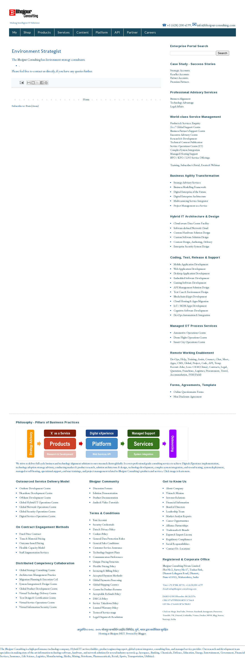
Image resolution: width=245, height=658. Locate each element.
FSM (191, 374)
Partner (132, 32)
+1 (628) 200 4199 (179, 25)
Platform (102, 32)
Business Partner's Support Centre (187, 131)
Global (187, 363)
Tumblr (166, 615)
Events (204, 165)
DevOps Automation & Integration (192, 315)
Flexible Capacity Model (32, 548)
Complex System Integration (185, 150)
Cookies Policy (100, 534)
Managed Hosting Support (184, 154)
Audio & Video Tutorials (105, 502)
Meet (225, 359)
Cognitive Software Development (191, 310)
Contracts (214, 367)
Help (183, 359)
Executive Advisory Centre (184, 135)
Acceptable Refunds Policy (107, 594)
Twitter (189, 611)
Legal (224, 367)
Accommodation (178, 374)
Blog (215, 615)
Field (198, 374)
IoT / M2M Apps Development (190, 306)
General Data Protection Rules (109, 538)
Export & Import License (179, 534)
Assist (201, 359)
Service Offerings (201, 157)
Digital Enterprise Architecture (190, 196)
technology (53, 649)
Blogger (142, 633)
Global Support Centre (189, 127)
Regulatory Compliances (179, 539)
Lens (188, 367)
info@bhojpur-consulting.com (216, 25)
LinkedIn (187, 615)
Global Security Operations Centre (37, 511)
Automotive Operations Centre (190, 333)
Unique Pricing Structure (106, 562)
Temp (217, 363)
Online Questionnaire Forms (188, 392)
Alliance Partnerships (177, 525)
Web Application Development (190, 269)
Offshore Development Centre (35, 497)
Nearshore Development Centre (36, 493)
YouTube (181, 611)
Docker (203, 615)
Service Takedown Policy (105, 603)
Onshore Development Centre (35, 488)
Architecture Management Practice (37, 575)
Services (64, 32)
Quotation (175, 371)
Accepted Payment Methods (107, 575)
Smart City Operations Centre (189, 342)
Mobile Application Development (191, 264)
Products (44, 32)
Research (175, 138)
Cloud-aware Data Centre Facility (191, 223)
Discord (178, 615)
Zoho (182, 367)
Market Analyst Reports (178, 516)
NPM (209, 615)
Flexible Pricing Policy (104, 566)
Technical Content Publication (186, 142)
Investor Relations (175, 497)
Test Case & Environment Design (191, 292)
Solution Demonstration (105, 493)
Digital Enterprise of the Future (190, 192)
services (86, 649)
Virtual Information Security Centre (38, 607)
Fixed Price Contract (30, 534)
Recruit (174, 367)
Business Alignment (180, 99)
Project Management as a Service (190, 205)
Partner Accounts (179, 78)
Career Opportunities (177, 521)
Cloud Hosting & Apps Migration (191, 301)
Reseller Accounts (179, 74)
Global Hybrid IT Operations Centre (39, 502)
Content (82, 32)
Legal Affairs (177, 106)
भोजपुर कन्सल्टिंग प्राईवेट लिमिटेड (117, 629)
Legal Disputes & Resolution (108, 617)
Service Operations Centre (184, 146)
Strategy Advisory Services (187, 182)
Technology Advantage (182, 102)
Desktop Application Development (192, 273)
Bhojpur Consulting (28, 60)
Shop (27, 32)
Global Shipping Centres (105, 584)
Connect (209, 359)
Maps (173, 611)
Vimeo (196, 615)
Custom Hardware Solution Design (192, 232)
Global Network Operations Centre (37, 507)
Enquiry (196, 123)
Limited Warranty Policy (105, 608)
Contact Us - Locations (178, 548)
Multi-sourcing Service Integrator (191, 201)
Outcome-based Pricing (31, 543)
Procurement (212, 371)
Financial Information (177, 502)
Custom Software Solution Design (191, 237)
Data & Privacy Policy (104, 529)
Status (220, 615)
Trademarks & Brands (177, 530)
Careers (150, 32)
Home (86, 99)
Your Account (100, 520)
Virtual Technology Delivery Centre (37, 593)
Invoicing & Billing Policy (106, 571)
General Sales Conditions (106, 543)
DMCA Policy (100, 598)
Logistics (199, 371)
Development (190, 138)
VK (172, 615)
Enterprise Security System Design (191, 246)
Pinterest (217, 611)
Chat (218, 359)
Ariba (173, 619)
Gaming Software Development (190, 282)
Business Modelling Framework (190, 187)
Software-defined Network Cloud (191, 228)
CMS (180, 363)
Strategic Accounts (180, 70)
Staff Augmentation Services (34, 552)
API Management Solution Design (191, 287)
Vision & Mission (175, 493)
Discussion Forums (102, 488)
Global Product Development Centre (38, 589)
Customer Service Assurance (107, 548)
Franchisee (188, 371)
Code (204, 363)
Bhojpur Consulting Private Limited (181, 566)
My (14, 32)
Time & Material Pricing (32, 538)
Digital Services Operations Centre (37, 516)
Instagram (208, 611)
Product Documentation (105, 497)
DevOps (174, 359)
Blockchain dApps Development (190, 296)
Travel (224, 371)
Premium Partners (179, 82)
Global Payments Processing (107, 580)
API (117, 32)
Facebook (198, 611)
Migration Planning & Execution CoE (38, 579)
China (203, 367)
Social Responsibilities (177, 544)
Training (174, 165)
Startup (166, 619)
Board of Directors (175, 507)
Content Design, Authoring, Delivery (193, 242)
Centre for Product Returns (107, 589)
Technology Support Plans (106, 552)
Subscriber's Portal (190, 165)
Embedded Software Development (191, 278)
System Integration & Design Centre (38, 584)
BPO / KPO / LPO (180, 157)
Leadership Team (175, 511)
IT (200, 146)
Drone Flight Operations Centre (190, 337)
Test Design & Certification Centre (37, 598)
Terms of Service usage (104, 612)
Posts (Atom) (32, 106)
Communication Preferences (107, 557)
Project (196, 363)
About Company (174, 488)
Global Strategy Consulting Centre (37, 570)
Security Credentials (103, 524)
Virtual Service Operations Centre (37, 602)
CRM (195, 367)
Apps (173, 363)
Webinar (215, 165)
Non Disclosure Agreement (188, 396)
